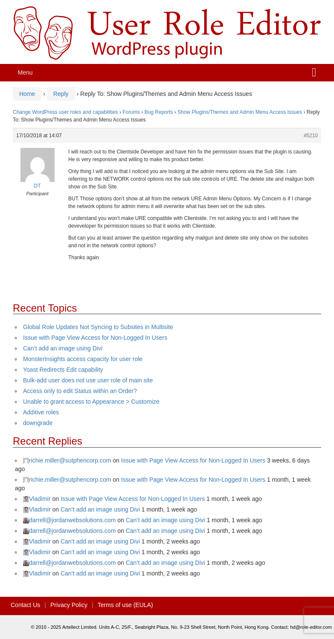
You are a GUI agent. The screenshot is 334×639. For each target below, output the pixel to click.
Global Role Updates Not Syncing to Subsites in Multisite (98, 327)
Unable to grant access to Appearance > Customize (91, 401)
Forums (131, 112)
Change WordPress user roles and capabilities (65, 112)
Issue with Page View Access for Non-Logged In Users (95, 337)
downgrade (37, 422)
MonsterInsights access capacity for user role (82, 359)
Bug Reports (159, 112)
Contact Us (25, 604)
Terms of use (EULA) (125, 604)
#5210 (311, 136)
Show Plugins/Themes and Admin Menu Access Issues (239, 112)
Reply (61, 93)
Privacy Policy (68, 604)
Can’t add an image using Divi (62, 348)
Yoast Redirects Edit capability (63, 369)
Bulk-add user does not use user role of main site (88, 380)
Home (27, 93)
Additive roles (41, 412)
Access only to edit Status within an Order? (80, 390)
